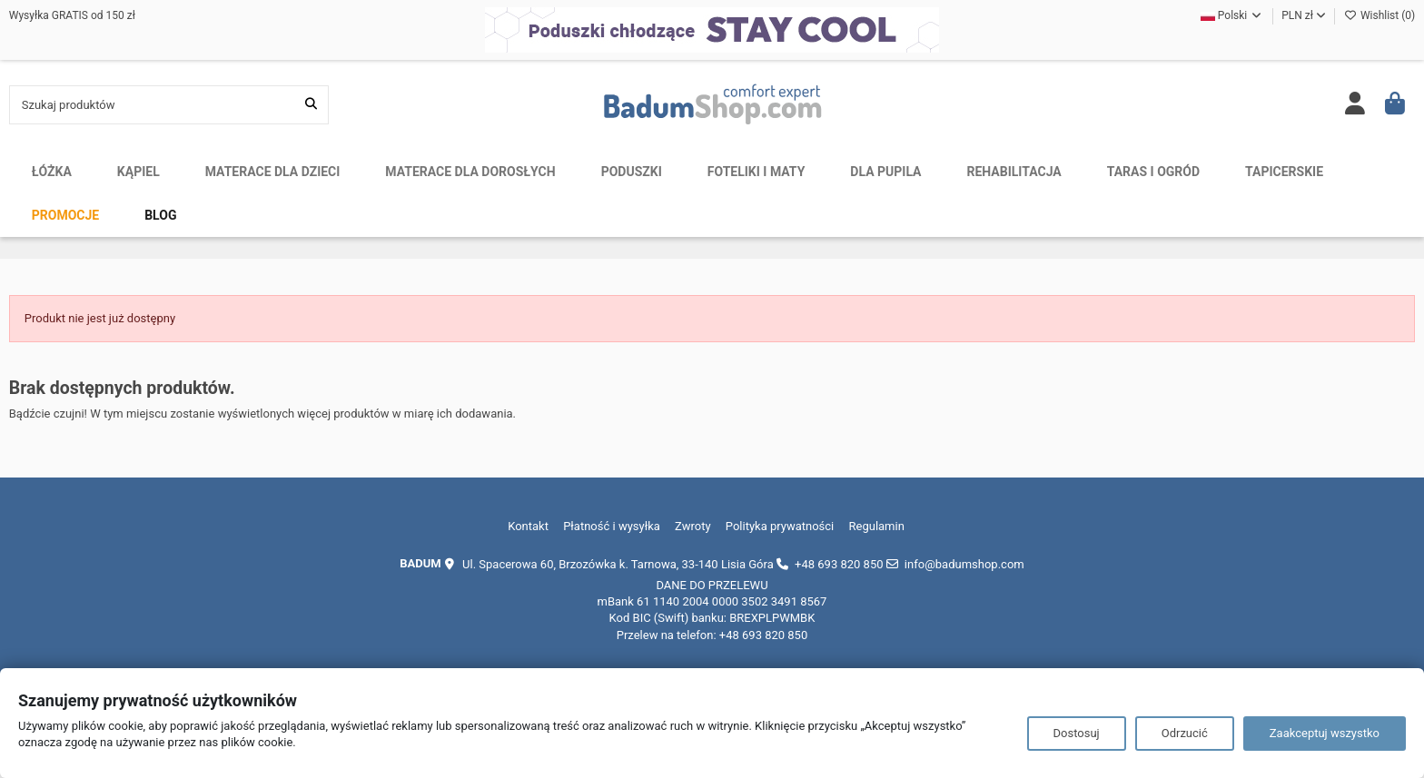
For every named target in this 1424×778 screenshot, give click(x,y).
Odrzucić (1185, 733)
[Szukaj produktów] (311, 104)
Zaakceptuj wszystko (1325, 733)
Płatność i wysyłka (611, 526)
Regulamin (877, 526)
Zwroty (692, 526)
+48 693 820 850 (839, 564)
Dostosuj (1076, 733)
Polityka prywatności (780, 526)
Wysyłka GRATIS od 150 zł (72, 15)
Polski (1232, 15)
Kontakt (528, 526)
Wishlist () (1379, 15)
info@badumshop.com (964, 564)
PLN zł (1303, 15)
